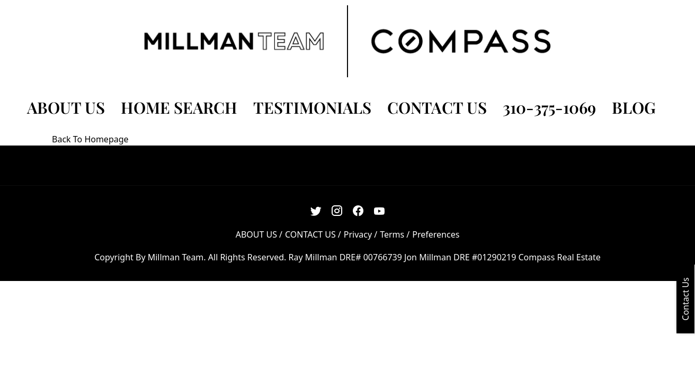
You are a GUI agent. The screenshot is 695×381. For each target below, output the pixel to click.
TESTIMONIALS (312, 107)
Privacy (358, 234)
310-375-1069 (549, 107)
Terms (392, 234)
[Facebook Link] (358, 211)
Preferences (435, 234)
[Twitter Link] (316, 211)
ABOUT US (66, 107)
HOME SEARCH (179, 107)
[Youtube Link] (379, 211)
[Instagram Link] (337, 211)
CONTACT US (437, 107)
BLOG (634, 107)
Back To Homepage (90, 139)
